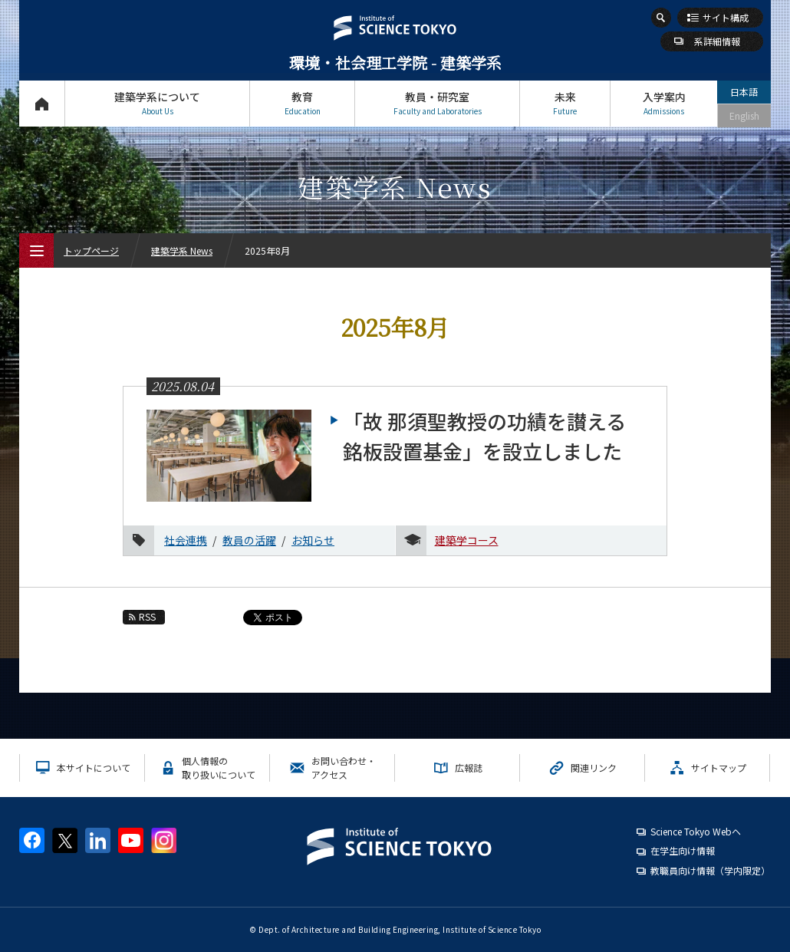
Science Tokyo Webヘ (695, 831)
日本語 (744, 91)
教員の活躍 (249, 540)
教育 (302, 103)
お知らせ (312, 540)
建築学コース (467, 540)
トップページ (41, 103)
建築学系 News (181, 250)
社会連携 (185, 540)
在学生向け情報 (682, 850)
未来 (565, 103)
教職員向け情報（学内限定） (710, 870)
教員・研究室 (437, 103)
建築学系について (157, 103)
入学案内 (664, 103)
